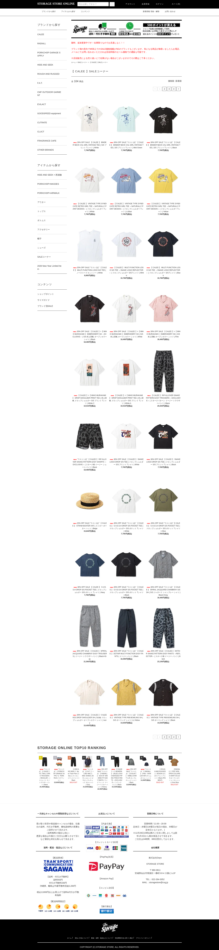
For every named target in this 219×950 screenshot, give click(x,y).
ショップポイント (45, 294)
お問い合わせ (170, 11)
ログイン (158, 4)
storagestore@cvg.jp (158, 882)
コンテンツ (83, 11)
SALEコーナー (82, 62)
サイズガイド (43, 300)
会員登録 (143, 4)
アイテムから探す (66, 11)
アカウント (128, 4)
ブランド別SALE (45, 306)
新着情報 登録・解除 (149, 11)
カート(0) (174, 4)
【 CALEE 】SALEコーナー (98, 62)
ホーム (73, 62)
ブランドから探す (47, 11)
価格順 (171, 81)
